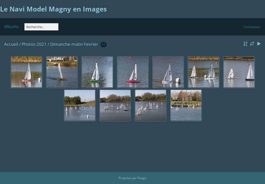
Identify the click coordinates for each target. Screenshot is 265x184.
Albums (11, 26)
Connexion (252, 27)
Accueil (11, 44)
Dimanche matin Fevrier (74, 44)
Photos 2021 (34, 44)
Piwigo (142, 178)
